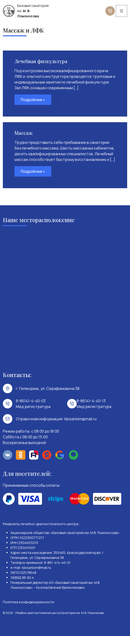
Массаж (23, 133)
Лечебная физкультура (40, 61)
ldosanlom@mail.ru (80, 418)
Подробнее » (33, 99)
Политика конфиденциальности (28, 602)
